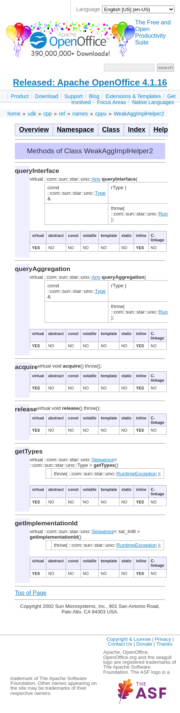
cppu (100, 114)
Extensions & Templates (133, 96)
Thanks (164, 644)
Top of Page (30, 593)
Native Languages (153, 102)
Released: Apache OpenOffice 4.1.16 (90, 82)
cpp (47, 114)
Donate (144, 644)
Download (46, 96)
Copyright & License (129, 639)
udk (32, 114)
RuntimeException (137, 473)
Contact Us (120, 644)
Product (20, 96)
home (13, 114)
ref (62, 114)
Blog (94, 96)
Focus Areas (111, 102)
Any (96, 179)
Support (74, 96)
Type (100, 193)
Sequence (103, 459)
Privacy (163, 639)
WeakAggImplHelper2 (139, 114)
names (80, 114)
